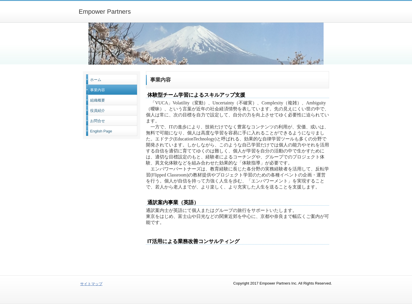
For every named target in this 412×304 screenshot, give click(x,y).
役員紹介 (97, 110)
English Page (101, 131)
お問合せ (97, 121)
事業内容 (97, 90)
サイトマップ (91, 284)
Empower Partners (105, 11)
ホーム (95, 80)
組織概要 (97, 100)
